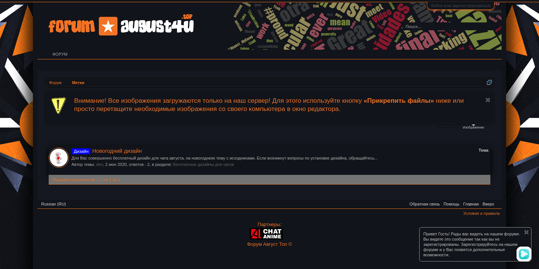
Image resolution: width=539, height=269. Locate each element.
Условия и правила (481, 213)
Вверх (488, 204)
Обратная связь (424, 204)
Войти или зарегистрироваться (460, 5)
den (99, 164)
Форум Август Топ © (269, 244)
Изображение (473, 126)
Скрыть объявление (488, 100)
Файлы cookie (448, 127)
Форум (59, 54)
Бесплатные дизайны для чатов (203, 164)
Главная (471, 204)
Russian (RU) (53, 204)
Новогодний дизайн (106, 151)
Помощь (452, 204)
